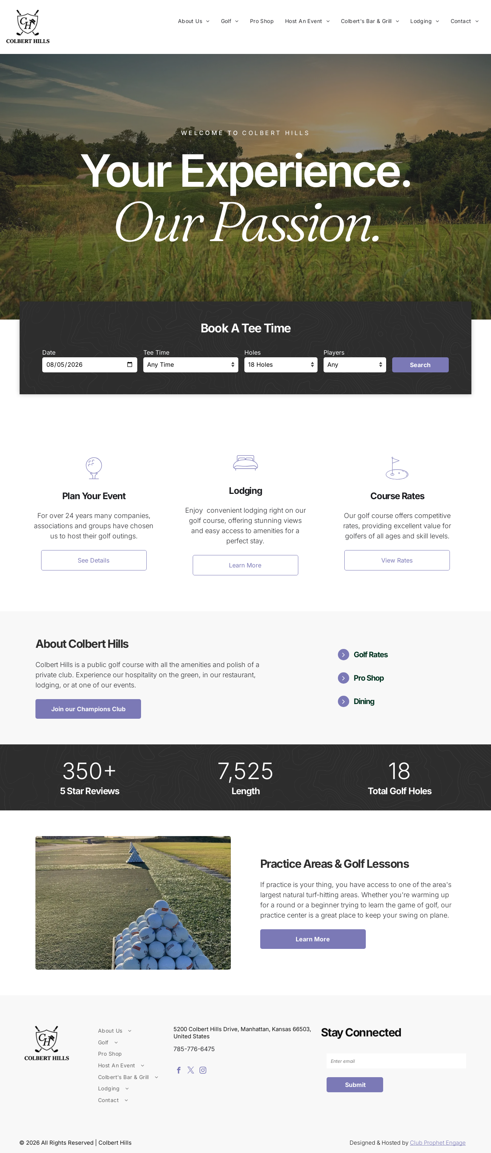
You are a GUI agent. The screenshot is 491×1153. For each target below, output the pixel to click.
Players (334, 352)
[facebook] (178, 1071)
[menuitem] (193, 21)
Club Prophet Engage (438, 1142)
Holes (252, 352)
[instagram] (203, 1071)
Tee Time (156, 352)
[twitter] (191, 1071)
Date (48, 352)
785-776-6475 (194, 1049)
